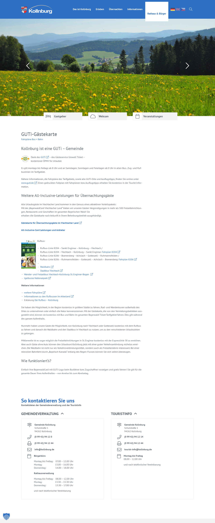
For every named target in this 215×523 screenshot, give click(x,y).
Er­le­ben (100, 7)
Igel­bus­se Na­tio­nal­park (36, 278)
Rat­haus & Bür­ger (156, 11)
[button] (6, 516)
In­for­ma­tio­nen (134, 7)
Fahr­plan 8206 (126, 259)
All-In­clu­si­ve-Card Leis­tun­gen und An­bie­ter (43, 230)
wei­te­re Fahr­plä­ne (33, 292)
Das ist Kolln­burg (82, 7)
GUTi (43, 157)
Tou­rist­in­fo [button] (124, 413)
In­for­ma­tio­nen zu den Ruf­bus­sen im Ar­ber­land (47, 296)
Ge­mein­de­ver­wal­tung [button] (42, 413)
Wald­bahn (45, 266)
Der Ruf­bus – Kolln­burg (46, 300)
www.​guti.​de (27, 182)
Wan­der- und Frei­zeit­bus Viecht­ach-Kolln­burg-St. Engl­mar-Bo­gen (57, 274)
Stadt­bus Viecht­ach (49, 270)
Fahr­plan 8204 (109, 251)
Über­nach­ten (115, 7)
